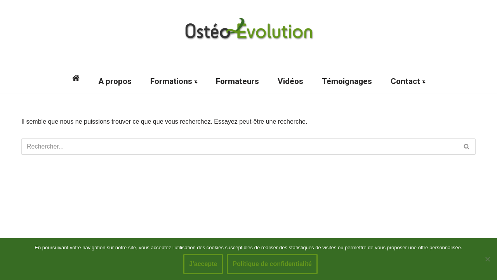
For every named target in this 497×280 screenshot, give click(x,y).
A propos (115, 81)
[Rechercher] (239, 146)
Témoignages (347, 81)
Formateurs (237, 81)
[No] (487, 259)
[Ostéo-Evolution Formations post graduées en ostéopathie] (248, 28)
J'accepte (203, 264)
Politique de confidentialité (272, 264)
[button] (195, 81)
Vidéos (290, 81)
